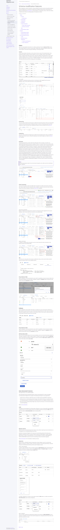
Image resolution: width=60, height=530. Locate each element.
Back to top (21, 527)
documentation (24, 404)
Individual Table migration (12, 27)
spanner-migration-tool (10, 1)
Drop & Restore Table (25, 29)
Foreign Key (23, 21)
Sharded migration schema (10, 34)
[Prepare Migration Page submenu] (16, 36)
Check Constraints (24, 23)
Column (22, 16)
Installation (8, 7)
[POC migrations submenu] (16, 39)
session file (36, 188)
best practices (29, 10)
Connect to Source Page (10, 16)
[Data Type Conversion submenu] (16, 37)
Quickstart (8, 8)
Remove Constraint (25, 26)
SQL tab (50, 125)
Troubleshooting (8, 42)
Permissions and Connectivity (10, 10)
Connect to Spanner (10, 14)
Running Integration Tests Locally (10, 47)
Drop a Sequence (25, 42)
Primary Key (23, 19)
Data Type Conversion (9, 37)
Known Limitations (9, 43)
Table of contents (22, 13)
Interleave (23, 22)
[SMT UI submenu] (16, 13)
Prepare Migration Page (10, 36)
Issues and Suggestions (11, 24)
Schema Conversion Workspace (10, 18)
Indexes (21, 30)
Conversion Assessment (11, 20)
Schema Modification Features (11, 22)
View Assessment (10, 30)
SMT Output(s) (8, 40)
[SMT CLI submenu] (16, 12)
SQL (22, 28)
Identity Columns (24, 38)
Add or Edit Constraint (26, 25)
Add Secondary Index (25, 33)
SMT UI (7, 13)
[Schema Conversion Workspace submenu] (16, 18)
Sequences (23, 39)
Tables (21, 15)
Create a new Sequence (26, 41)
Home (7, 5)
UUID (22, 36)
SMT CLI (7, 11)
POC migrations (8, 39)
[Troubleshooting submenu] (16, 42)
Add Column (24, 18)
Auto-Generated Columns (24, 35)
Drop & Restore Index (25, 32)
